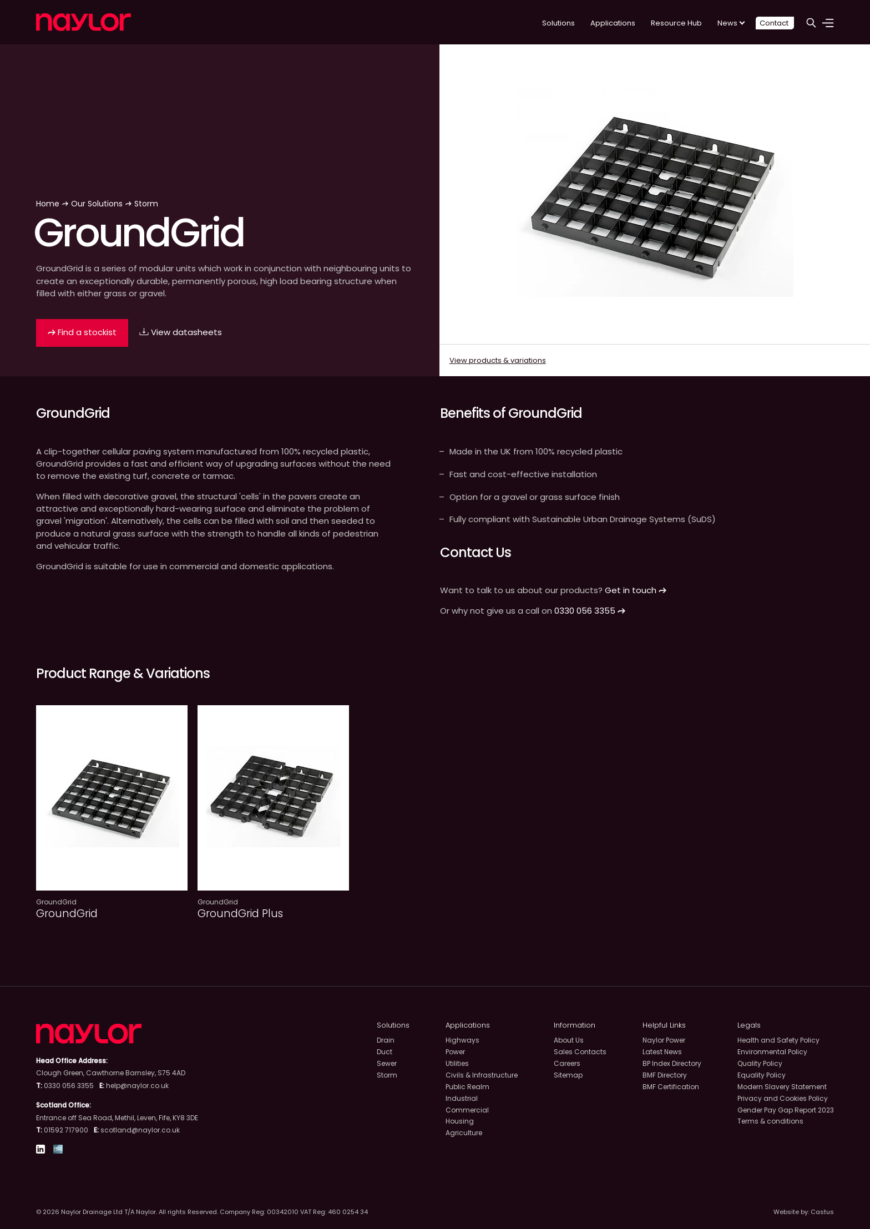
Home (47, 203)
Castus (822, 1211)
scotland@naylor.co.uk (140, 1130)
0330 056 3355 (589, 610)
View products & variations (497, 360)
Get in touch (635, 590)
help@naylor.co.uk (137, 1085)
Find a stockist (82, 332)
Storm (146, 203)
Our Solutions (97, 203)
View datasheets (180, 332)
